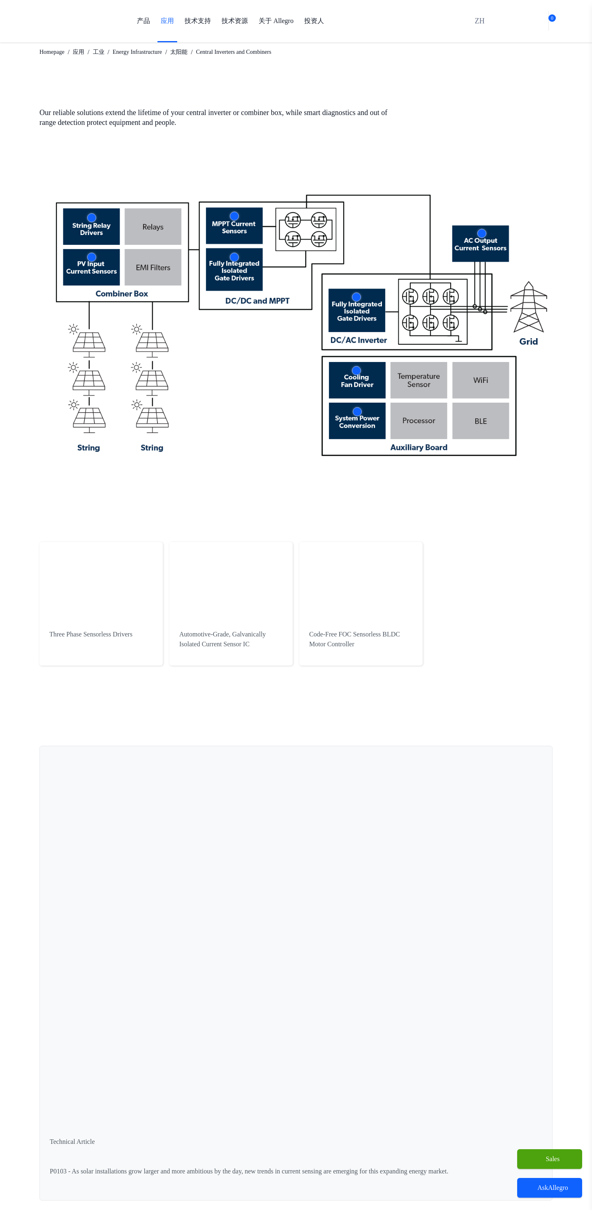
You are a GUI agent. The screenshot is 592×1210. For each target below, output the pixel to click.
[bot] (528, 21)
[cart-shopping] (547, 21)
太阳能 (194, 51)
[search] (509, 21)
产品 (143, 21)
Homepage (54, 51)
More (92, 218)
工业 (105, 51)
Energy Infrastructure (148, 51)
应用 (167, 21)
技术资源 (235, 21)
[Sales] (549, 1159)
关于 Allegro (276, 21)
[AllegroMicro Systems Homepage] (76, 21)
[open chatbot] (549, 1188)
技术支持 (198, 21)
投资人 (315, 21)
